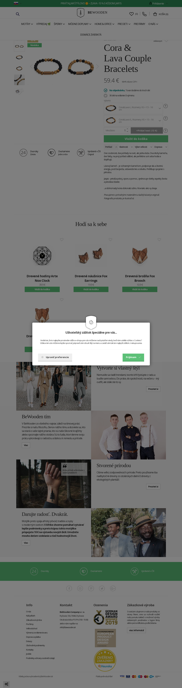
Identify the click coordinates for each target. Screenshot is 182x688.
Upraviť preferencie (55, 357)
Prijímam (133, 357)
